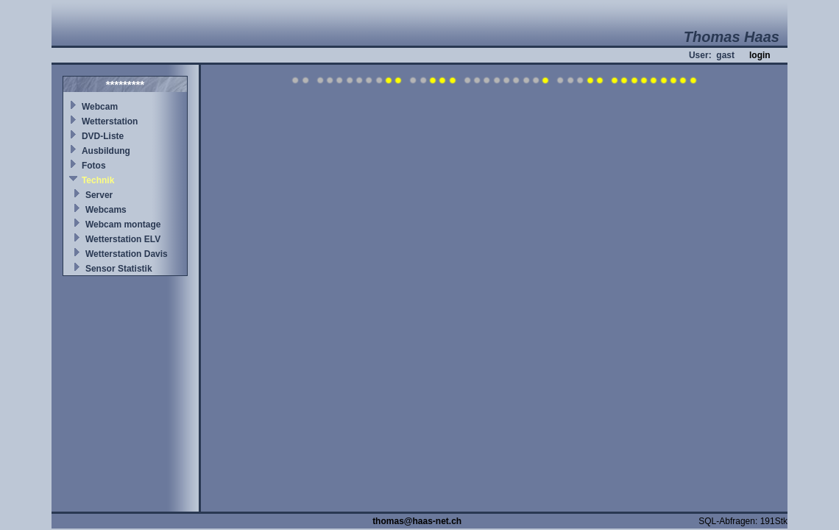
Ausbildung (106, 151)
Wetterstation (110, 121)
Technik (98, 180)
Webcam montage (122, 224)
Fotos (94, 165)
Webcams (106, 210)
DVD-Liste (103, 136)
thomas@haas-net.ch (416, 521)
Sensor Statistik (118, 269)
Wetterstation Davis (126, 254)
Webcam (100, 107)
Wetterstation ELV (122, 239)
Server (99, 195)
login (760, 55)
